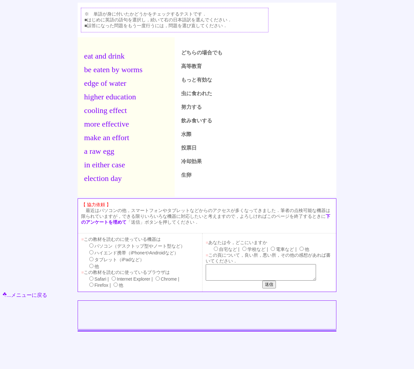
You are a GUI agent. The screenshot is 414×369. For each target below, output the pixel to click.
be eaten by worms (113, 69)
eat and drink (104, 56)
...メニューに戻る (25, 295)
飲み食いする (196, 120)
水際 (186, 134)
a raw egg (99, 151)
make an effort (106, 137)
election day (103, 178)
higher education (110, 97)
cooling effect (105, 110)
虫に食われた (196, 93)
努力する (191, 107)
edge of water (105, 83)
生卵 (186, 175)
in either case (104, 165)
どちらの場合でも (202, 52)
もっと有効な (196, 80)
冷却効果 (191, 161)
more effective (106, 124)
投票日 (189, 148)
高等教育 (191, 66)
